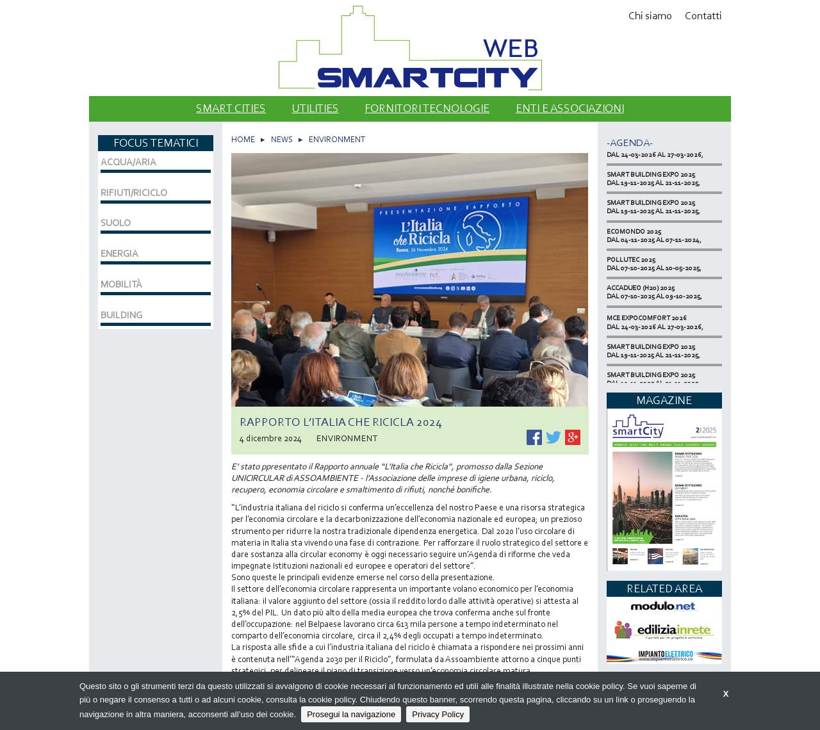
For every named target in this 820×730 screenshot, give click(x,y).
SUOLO (116, 223)
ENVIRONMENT (337, 139)
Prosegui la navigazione (351, 714)
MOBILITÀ (121, 284)
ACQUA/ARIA (128, 162)
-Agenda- (630, 142)
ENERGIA (119, 253)
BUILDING (121, 315)
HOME (243, 139)
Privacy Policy (438, 714)
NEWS (282, 139)
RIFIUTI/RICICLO (134, 193)
